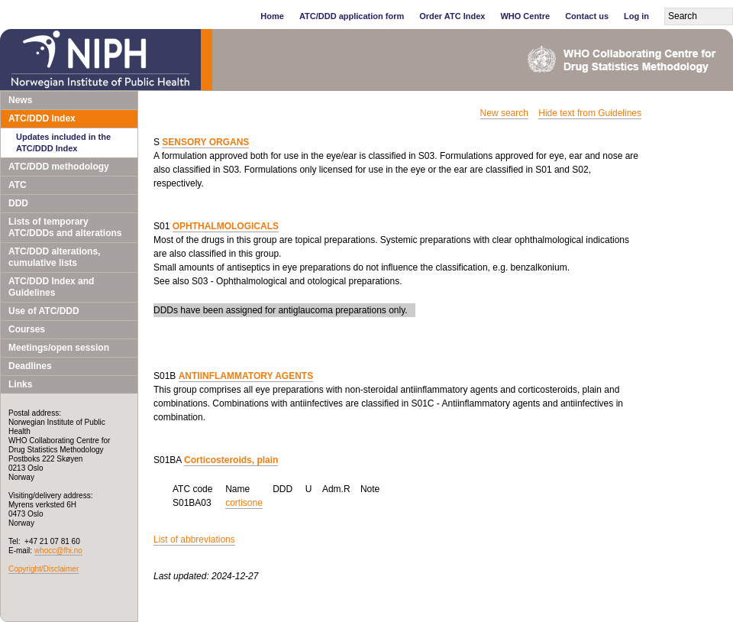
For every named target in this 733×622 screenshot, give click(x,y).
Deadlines (30, 366)
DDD (18, 203)
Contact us (587, 16)
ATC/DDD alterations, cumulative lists (54, 257)
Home (272, 16)
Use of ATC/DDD (43, 311)
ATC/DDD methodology (58, 166)
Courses (26, 329)
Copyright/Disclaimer (43, 569)
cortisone (244, 502)
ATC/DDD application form (351, 16)
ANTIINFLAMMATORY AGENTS (246, 376)
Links (20, 384)
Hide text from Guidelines (589, 113)
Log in (636, 16)
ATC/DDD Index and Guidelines (51, 287)
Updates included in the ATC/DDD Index (63, 142)
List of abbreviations (194, 539)
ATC (17, 185)
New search (504, 113)
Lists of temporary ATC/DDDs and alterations (64, 227)
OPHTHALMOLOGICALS (226, 226)
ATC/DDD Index (42, 118)
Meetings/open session (58, 347)
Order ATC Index (452, 16)
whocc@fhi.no (58, 550)
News (20, 100)
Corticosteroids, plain (231, 460)
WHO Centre (525, 16)
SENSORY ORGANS (205, 142)
